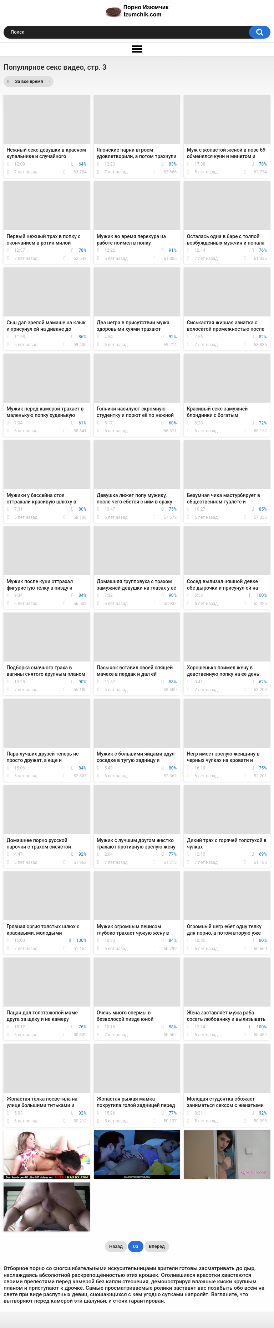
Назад (116, 1246)
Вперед (157, 1246)
